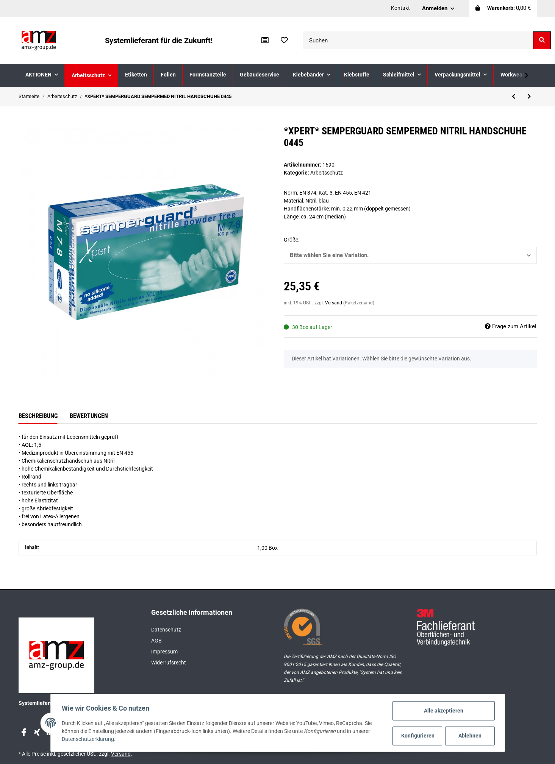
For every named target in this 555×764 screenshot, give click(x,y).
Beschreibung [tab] (38, 415)
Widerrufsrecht (168, 663)
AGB (156, 641)
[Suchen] (418, 40)
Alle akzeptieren (443, 711)
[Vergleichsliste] (265, 40)
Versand (334, 303)
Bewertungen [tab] (89, 415)
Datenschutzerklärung (89, 739)
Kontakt (400, 8)
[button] (438, 8)
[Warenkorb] (503, 8)
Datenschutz (166, 630)
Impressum (164, 652)
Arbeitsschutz (326, 173)
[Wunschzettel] (284, 40)
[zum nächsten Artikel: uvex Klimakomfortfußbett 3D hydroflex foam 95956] (529, 96)
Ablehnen (469, 736)
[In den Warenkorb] (25, 121)
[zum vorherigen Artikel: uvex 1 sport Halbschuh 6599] (513, 96)
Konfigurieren (418, 736)
